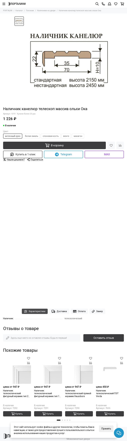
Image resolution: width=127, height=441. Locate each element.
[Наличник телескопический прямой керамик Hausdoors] (79, 370)
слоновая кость (51, 136)
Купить (17, 413)
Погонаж (30, 10)
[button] (58, 420)
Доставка (59, 311)
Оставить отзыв (103, 337)
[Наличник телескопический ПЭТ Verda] (110, 370)
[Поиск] (97, 4)
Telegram (63, 154)
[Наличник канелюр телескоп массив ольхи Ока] (69, 60)
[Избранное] (116, 4)
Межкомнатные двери (78, 439)
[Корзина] (122, 4)
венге (66, 136)
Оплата (79, 311)
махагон (78, 136)
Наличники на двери (46, 10)
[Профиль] (109, 4)
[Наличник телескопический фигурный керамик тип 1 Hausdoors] (48, 370)
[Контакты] (103, 4)
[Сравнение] (120, 145)
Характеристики (34, 311)
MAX (104, 154)
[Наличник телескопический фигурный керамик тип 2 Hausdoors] (17, 370)
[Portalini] (17, 4)
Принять (106, 428)
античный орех (12, 136)
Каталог (19, 10)
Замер (97, 311)
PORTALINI (7, 10)
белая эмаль (31, 136)
